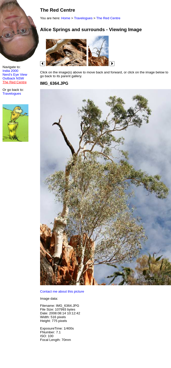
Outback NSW (13, 78)
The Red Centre (108, 18)
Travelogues (12, 93)
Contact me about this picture (62, 291)
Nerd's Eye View (15, 74)
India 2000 (10, 71)
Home (65, 18)
